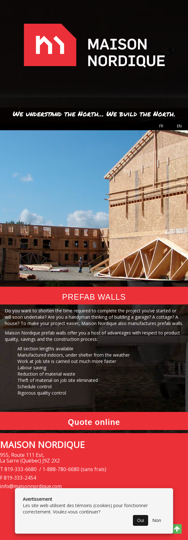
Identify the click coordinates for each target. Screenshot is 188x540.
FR (161, 126)
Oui (140, 520)
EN (179, 126)
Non (156, 520)
